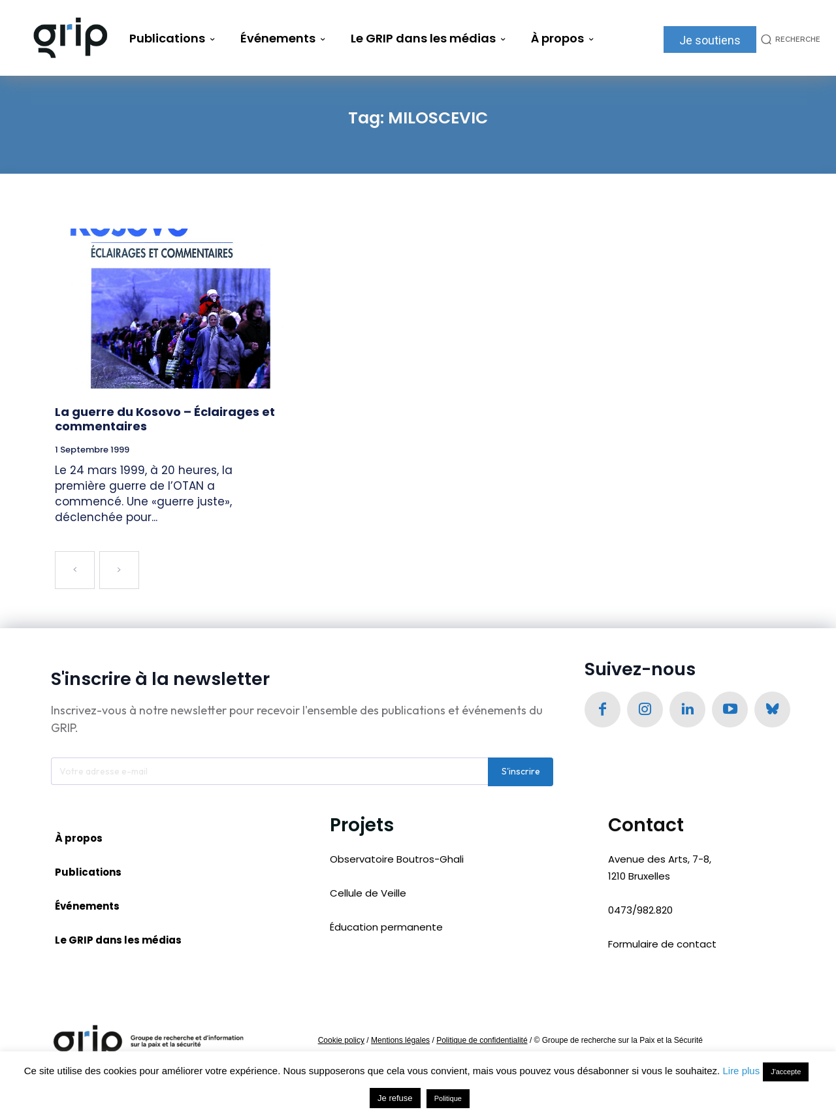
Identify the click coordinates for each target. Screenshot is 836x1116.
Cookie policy (341, 1040)
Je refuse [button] (395, 1098)
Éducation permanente (386, 928)
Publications (88, 873)
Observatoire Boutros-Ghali (397, 860)
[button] (788, 39)
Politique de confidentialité (481, 1040)
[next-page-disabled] (119, 570)
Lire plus (741, 1070)
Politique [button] (448, 1098)
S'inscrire (521, 772)
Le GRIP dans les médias (118, 941)
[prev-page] (75, 570)
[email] (269, 772)
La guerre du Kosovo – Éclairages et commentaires (165, 419)
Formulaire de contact (662, 945)
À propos (79, 839)
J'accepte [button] (786, 1072)
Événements (87, 907)
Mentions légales (400, 1040)
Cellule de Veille (368, 894)
